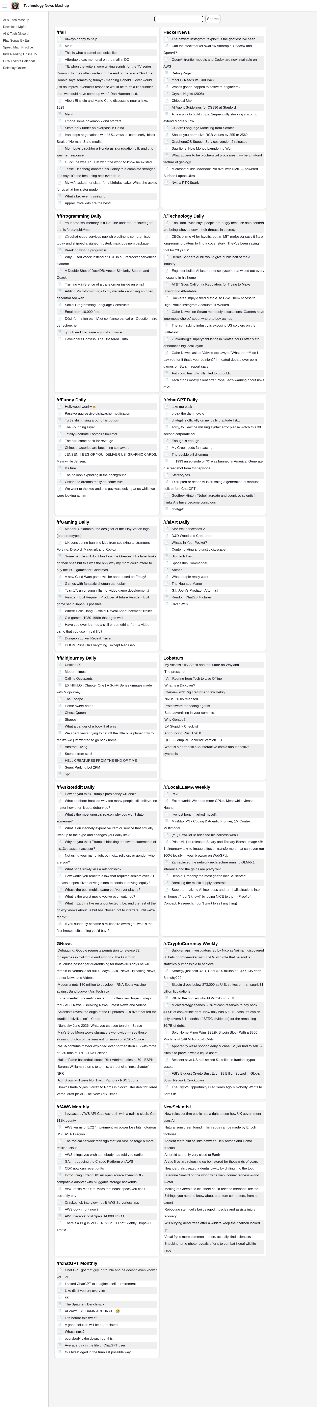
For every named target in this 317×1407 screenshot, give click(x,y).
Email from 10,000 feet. (82, 312)
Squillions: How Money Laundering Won (202, 148)
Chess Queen (75, 713)
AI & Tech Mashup (16, 20)
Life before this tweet (81, 1318)
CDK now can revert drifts (84, 1168)
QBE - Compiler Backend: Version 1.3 (193, 740)
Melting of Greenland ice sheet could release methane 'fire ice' (211, 1189)
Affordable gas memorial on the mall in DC (97, 60)
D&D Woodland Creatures (191, 536)
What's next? (75, 1332)
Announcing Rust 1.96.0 (182, 733)
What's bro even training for (86, 196)
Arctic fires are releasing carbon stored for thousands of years (211, 1161)
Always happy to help (81, 39)
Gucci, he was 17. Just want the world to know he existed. (109, 162)
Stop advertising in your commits (189, 713)
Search (213, 19)
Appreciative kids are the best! (88, 203)
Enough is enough (185, 441)
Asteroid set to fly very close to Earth (192, 1155)
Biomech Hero (182, 556)
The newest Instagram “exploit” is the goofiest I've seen (213, 39)
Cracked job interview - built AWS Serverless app (102, 1203)
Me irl (69, 114)
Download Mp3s (14, 27)
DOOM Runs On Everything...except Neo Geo (100, 645)
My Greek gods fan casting (192, 448)
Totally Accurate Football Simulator (91, 434)
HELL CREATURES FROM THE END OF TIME (101, 761)
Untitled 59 (73, 665)
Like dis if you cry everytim (85, 1291)
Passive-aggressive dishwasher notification (97, 413)
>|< (67, 774)
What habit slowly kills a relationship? (93, 869)
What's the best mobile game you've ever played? (102, 890)
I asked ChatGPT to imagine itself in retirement (100, 1284)
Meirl (68, 46)
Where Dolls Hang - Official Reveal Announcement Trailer (108, 611)
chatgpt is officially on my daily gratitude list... (206, 420)
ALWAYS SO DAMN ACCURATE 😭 (92, 1311)
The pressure (174, 672)
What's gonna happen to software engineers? (206, 87)
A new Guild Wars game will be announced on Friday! (105, 577)
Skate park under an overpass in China (94, 128)
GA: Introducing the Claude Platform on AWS (99, 1161)
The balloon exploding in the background (96, 475)
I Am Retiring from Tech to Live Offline (193, 678)
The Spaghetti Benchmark (85, 1304)
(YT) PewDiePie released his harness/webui (205, 835)
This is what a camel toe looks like (91, 53)
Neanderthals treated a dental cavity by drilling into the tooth (210, 1168)
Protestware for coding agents (187, 706)
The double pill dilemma (190, 454)
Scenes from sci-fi (78, 754)
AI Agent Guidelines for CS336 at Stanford (204, 107)
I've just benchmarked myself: (194, 814)
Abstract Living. (76, 747)
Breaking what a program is (86, 250)
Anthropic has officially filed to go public (201, 373)
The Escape (74, 699)
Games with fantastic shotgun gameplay (95, 584)
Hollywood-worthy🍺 (80, 407)
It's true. (71, 468)
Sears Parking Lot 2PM (82, 767)
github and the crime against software (93, 332)
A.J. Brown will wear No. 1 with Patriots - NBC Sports (98, 1080)
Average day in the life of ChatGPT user (95, 1345)
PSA (175, 794)
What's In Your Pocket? (189, 543)
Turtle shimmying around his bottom (92, 420)
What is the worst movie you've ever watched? (100, 896)
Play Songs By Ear (16, 40)
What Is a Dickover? (179, 685)
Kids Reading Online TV (20, 54)
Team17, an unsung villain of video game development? (107, 590)
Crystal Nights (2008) (188, 94)
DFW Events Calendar (19, 61)
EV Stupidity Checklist (181, 726)
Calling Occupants (79, 678)
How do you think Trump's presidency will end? (100, 794)
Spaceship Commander (190, 563)
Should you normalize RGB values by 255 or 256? (210, 135)
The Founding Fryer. (80, 427)
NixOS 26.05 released (181, 699)
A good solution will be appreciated (91, 1325)
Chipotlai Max (182, 101)
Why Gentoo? (174, 719)
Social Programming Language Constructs (97, 305)
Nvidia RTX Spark (185, 183)
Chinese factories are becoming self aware (97, 448)
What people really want (190, 577)
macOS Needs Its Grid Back (193, 80)
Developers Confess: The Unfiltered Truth (96, 339)
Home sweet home (79, 706)
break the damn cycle (188, 413)
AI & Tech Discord (16, 33)
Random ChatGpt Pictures (192, 597)
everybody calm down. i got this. (89, 1338)
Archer (177, 570)
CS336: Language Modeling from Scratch (203, 128)
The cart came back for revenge (89, 441)
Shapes (71, 719)
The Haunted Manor (187, 584)
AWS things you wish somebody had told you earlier (104, 1155)
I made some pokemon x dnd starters (93, 121)
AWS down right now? (82, 1209)
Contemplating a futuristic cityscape (199, 549)
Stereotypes (181, 475)
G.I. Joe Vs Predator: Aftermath (195, 590)
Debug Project (182, 73)
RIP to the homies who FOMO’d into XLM (203, 998)
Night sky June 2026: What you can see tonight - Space (100, 1026)
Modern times (75, 672)
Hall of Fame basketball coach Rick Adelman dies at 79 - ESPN (106, 1060)
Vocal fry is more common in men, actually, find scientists (207, 1237)
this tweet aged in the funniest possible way (98, 1352)
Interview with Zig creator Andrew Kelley (194, 692)
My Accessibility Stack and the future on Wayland (201, 665)
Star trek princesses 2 (188, 529)
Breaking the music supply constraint (200, 883)
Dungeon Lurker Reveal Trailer (88, 638)
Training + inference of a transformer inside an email (104, 284)
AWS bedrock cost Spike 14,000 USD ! (94, 1216)
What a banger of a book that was (90, 726)
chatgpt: (178, 509)
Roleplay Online (14, 68)
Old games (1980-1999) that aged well (94, 618)
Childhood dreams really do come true (94, 482)
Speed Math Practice (18, 47)
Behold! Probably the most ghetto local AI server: (209, 876)
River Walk (180, 604)
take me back (182, 407)
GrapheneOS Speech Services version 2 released (209, 142)
